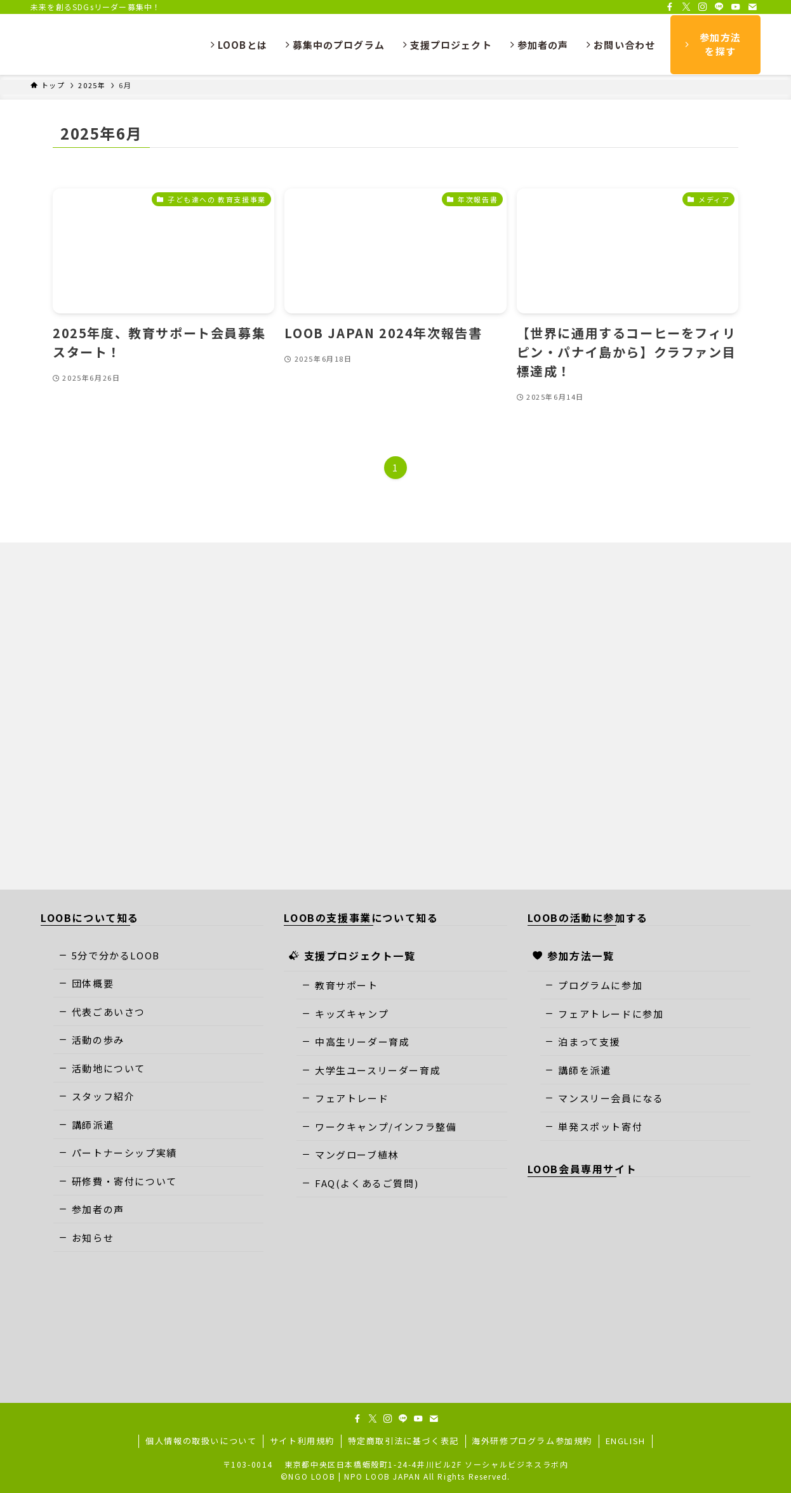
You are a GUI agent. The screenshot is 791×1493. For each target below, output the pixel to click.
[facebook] (669, 7)
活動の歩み (91, 1039)
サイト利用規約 (302, 1441)
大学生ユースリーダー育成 (371, 1070)
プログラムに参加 (593, 985)
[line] (719, 7)
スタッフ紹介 (96, 1096)
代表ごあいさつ (101, 1011)
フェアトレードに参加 (604, 1013)
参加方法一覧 (574, 955)
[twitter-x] (686, 7)
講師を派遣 (578, 1070)
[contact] (752, 7)
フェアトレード (345, 1098)
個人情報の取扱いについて (200, 1441)
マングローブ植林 (350, 1154)
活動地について (101, 1068)
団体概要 (86, 983)
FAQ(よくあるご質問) (360, 1183)
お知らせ (86, 1237)
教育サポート (340, 985)
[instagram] (703, 7)
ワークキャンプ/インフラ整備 (379, 1126)
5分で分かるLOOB (109, 955)
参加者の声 (91, 1209)
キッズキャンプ (345, 1013)
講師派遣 (86, 1124)
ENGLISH (626, 1441)
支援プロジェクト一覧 (352, 955)
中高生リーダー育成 (356, 1041)
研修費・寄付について (117, 1181)
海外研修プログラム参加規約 (532, 1441)
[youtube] (736, 7)
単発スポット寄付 (593, 1126)
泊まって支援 (582, 1041)
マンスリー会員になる (604, 1098)
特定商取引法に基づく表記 (403, 1441)
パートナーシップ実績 (117, 1152)
